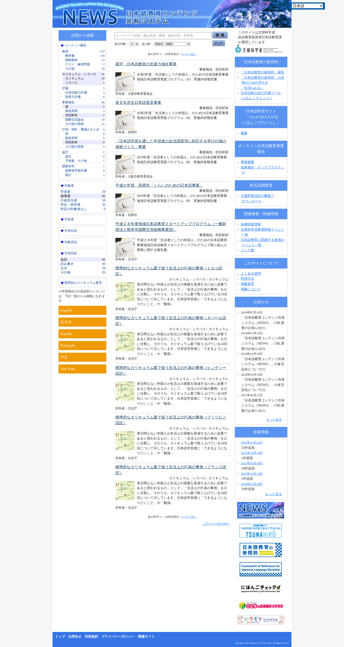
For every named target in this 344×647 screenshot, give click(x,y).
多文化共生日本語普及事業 (138, 102)
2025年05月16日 (252, 463)
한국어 (66, 322)
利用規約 (91, 636)
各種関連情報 (248, 224)
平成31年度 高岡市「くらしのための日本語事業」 (159, 185)
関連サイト (146, 636)
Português (67, 345)
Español (66, 334)
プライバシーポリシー (118, 636)
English (66, 310)
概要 (244, 133)
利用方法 (247, 278)
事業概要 (247, 162)
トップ (60, 636)
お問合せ (74, 636)
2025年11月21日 (251, 442)
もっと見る (274, 419)
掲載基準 (247, 284)
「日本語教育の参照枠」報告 (262, 72)
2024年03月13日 (252, 473)
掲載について (251, 289)
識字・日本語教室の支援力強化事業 (146, 64)
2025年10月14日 (252, 453)
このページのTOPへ (216, 523)
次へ (193, 54)
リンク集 (247, 250)
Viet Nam (67, 369)
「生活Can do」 (252, 88)
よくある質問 (251, 273)
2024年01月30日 (252, 484)
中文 (64, 357)
